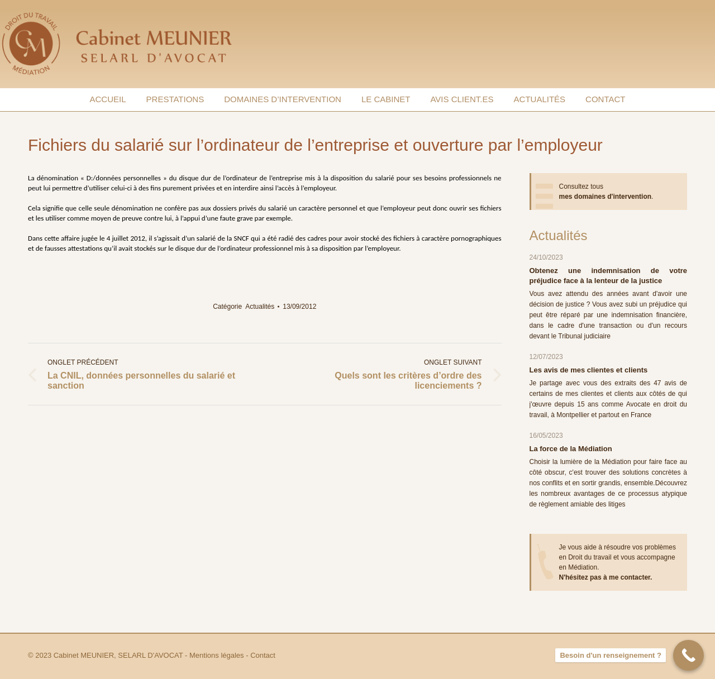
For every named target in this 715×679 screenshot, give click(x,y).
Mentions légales (216, 655)
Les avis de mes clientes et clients (589, 370)
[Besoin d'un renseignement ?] (688, 655)
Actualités (259, 306)
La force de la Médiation (571, 448)
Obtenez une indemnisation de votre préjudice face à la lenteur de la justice (609, 275)
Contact (262, 655)
